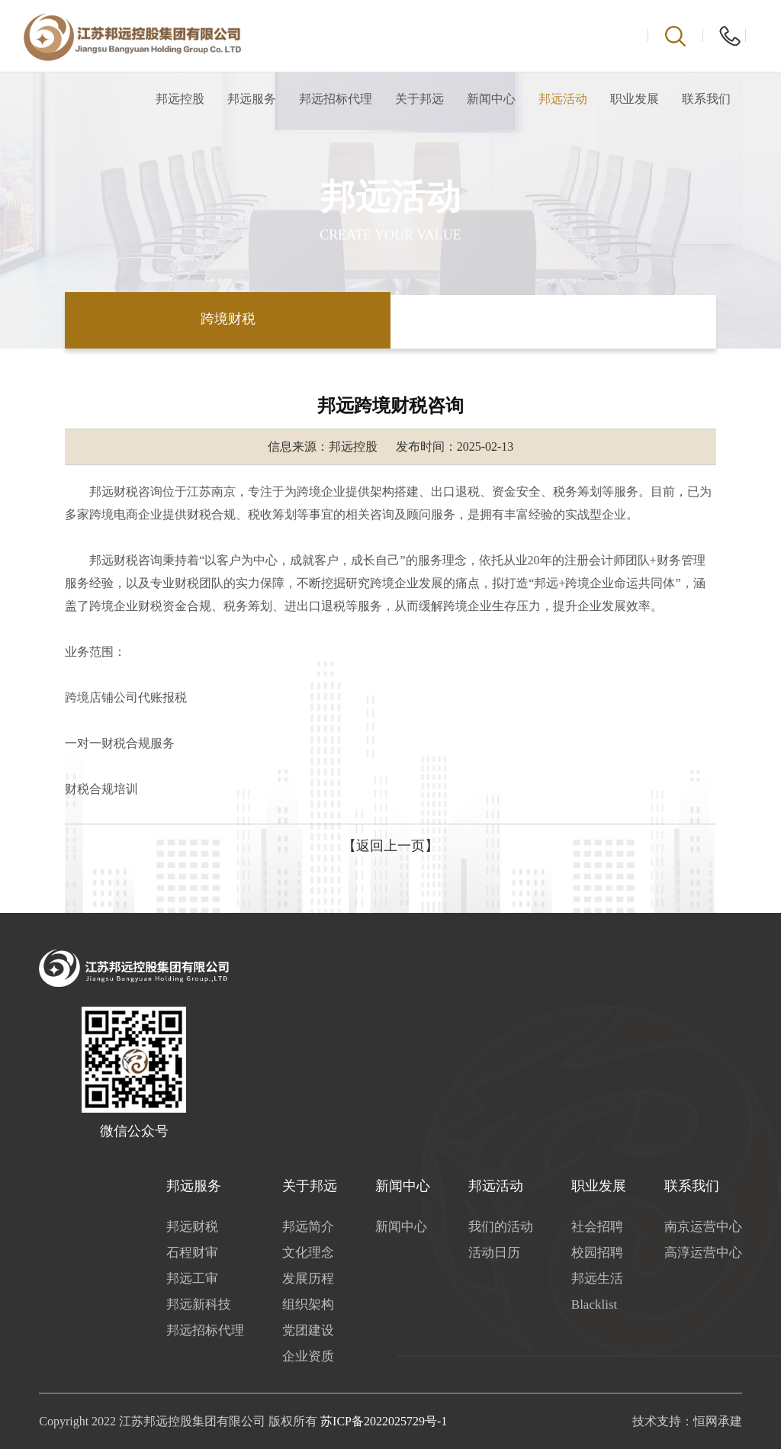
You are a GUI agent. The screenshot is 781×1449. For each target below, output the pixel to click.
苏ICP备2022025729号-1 (383, 1421)
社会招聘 (597, 1226)
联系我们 (706, 98)
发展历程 (308, 1278)
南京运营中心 (703, 1226)
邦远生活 (597, 1278)
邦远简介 (308, 1226)
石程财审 (192, 1252)
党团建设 (308, 1330)
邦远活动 (562, 98)
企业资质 (308, 1356)
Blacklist (594, 1304)
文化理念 (308, 1252)
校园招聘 (597, 1252)
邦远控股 (180, 98)
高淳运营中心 (703, 1252)
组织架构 (308, 1304)
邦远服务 (251, 98)
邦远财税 (192, 1226)
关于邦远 (419, 98)
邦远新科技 (198, 1304)
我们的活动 (500, 1226)
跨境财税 (228, 318)
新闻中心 (491, 98)
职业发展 (634, 98)
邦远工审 (192, 1278)
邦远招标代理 (335, 98)
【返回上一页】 (390, 845)
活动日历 (494, 1252)
